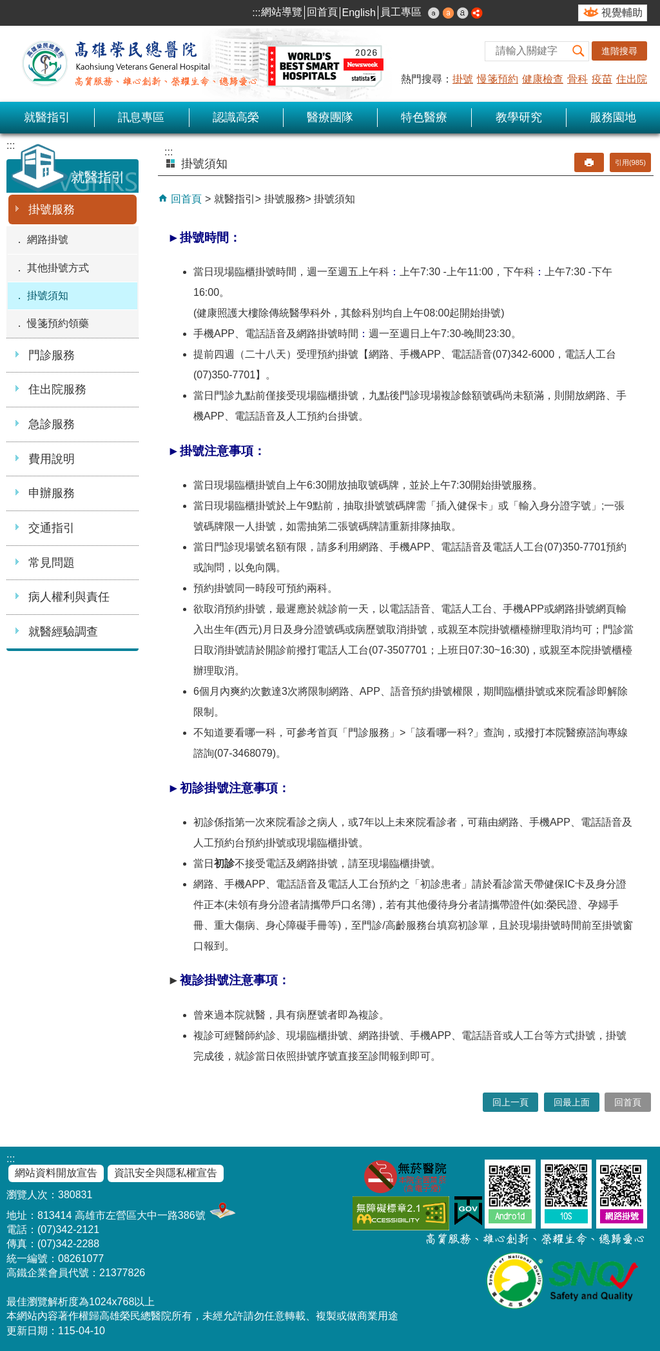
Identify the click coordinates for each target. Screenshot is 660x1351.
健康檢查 (542, 78)
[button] (578, 51)
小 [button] (434, 13)
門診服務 (51, 355)
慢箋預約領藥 (58, 323)
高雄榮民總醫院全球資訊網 (200, 63)
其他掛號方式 (58, 267)
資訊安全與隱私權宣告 (165, 1172)
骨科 (577, 78)
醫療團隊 (330, 117)
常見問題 (51, 562)
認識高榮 (236, 117)
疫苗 (602, 78)
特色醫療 (424, 117)
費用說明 (51, 458)
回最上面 (572, 1102)
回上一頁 (510, 1102)
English (359, 12)
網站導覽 (281, 11)
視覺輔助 (622, 12)
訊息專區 (141, 117)
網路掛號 (47, 239)
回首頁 (322, 11)
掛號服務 (51, 209)
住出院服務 (57, 389)
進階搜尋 (619, 51)
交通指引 (51, 527)
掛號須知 (47, 295)
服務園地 (613, 117)
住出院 (631, 78)
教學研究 (519, 117)
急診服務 (51, 424)
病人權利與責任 (69, 596)
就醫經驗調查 (63, 631)
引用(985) (630, 162)
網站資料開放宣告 (56, 1172)
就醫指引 (47, 117)
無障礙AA (401, 1213)
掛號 (462, 78)
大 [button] (463, 13)
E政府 (468, 1210)
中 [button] (448, 13)
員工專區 (401, 11)
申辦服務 (51, 493)
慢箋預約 (497, 78)
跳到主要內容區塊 (6, 6)
